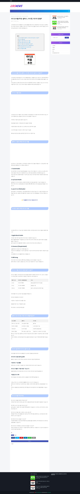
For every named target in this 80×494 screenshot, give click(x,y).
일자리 (54, 49)
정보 (13, 16)
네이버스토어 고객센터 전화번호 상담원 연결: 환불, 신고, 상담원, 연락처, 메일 (42, 487)
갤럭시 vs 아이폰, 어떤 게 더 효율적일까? (26, 45)
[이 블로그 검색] (58, 37)
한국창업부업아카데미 (56, 52)
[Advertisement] (29, 102)
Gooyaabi (49, 492)
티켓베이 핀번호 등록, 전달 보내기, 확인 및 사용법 (42, 482)
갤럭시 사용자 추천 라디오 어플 (24, 40)
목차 (18, 36)
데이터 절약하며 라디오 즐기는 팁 (25, 47)
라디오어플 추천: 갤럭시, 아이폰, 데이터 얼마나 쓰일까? (29, 37)
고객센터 (54, 45)
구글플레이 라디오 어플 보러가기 (30, 200)
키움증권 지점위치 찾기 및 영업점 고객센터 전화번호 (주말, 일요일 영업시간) (63, 22)
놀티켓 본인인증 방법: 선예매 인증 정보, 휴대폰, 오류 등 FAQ (62, 27)
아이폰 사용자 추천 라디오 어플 (24, 42)
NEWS (13, 21)
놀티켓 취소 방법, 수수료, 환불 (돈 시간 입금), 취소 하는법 (62, 17)
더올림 (54, 47)
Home (11, 0)
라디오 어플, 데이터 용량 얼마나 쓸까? (26, 43)
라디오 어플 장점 (22, 39)
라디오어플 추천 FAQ (22, 48)
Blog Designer (38, 492)
